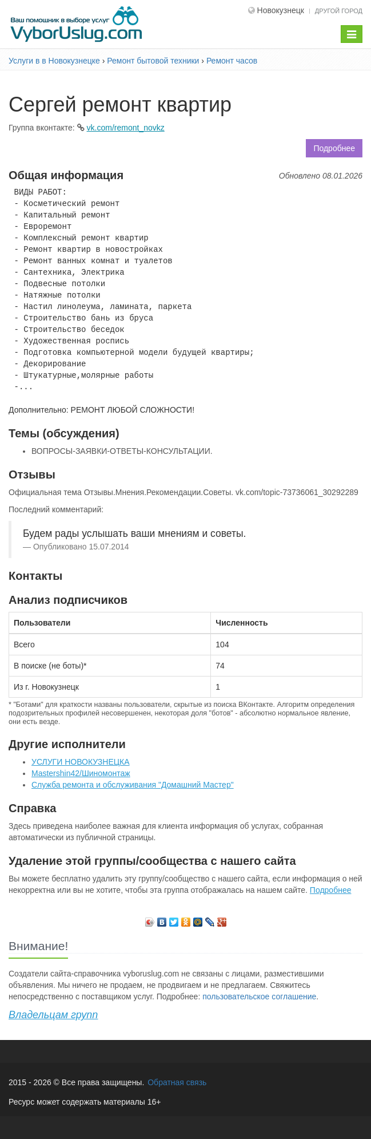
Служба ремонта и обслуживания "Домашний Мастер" (132, 784)
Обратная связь (176, 1082)
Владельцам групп (53, 1015)
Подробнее (334, 148)
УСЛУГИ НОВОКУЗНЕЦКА (80, 761)
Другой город (338, 10)
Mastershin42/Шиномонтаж (80, 773)
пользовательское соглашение (259, 996)
